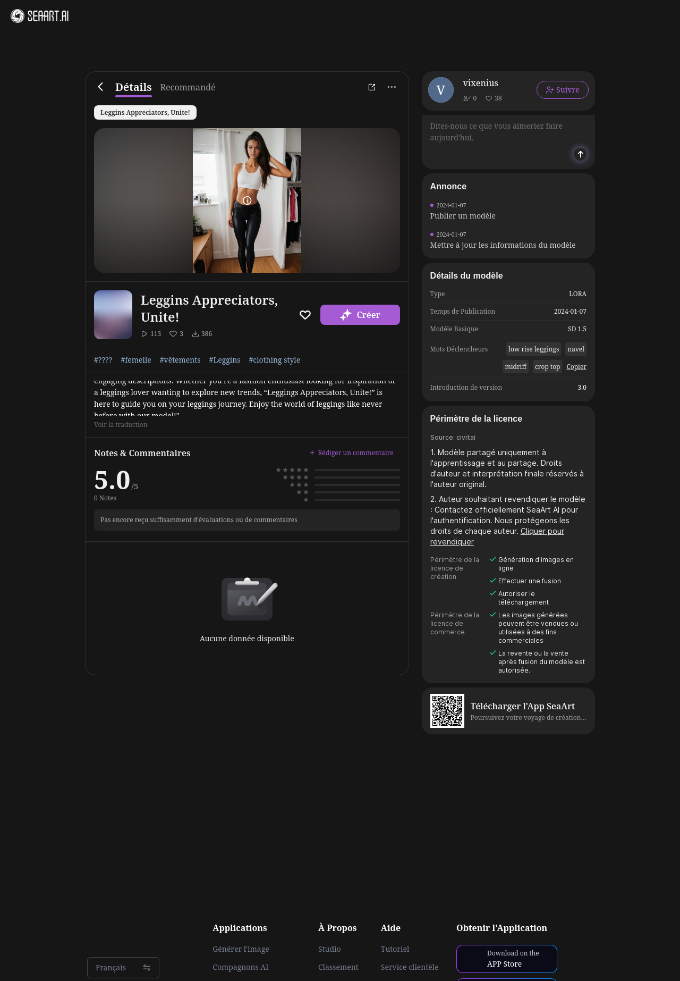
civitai (465, 437)
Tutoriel (395, 949)
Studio (329, 949)
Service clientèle (410, 967)
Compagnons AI (240, 967)
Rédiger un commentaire (351, 452)
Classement (338, 967)
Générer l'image (240, 949)
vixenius (480, 83)
